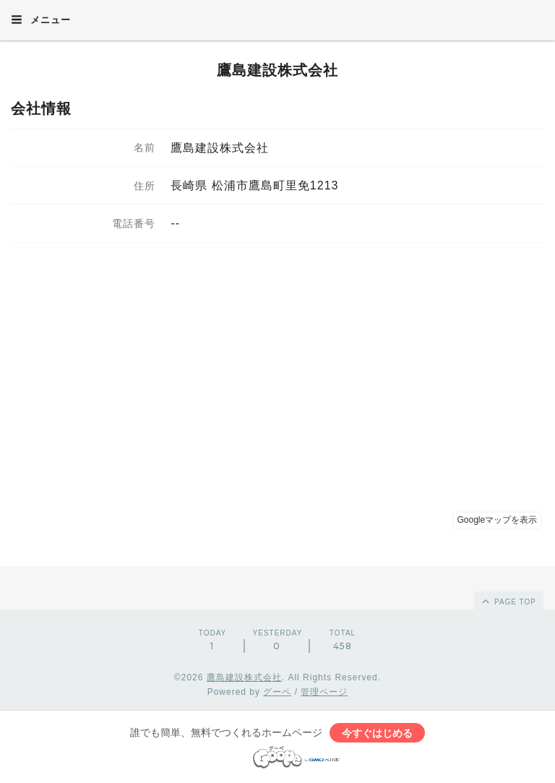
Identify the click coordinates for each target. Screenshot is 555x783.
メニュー (41, 19)
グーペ (277, 692)
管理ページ (324, 692)
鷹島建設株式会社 (277, 70)
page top (508, 601)
